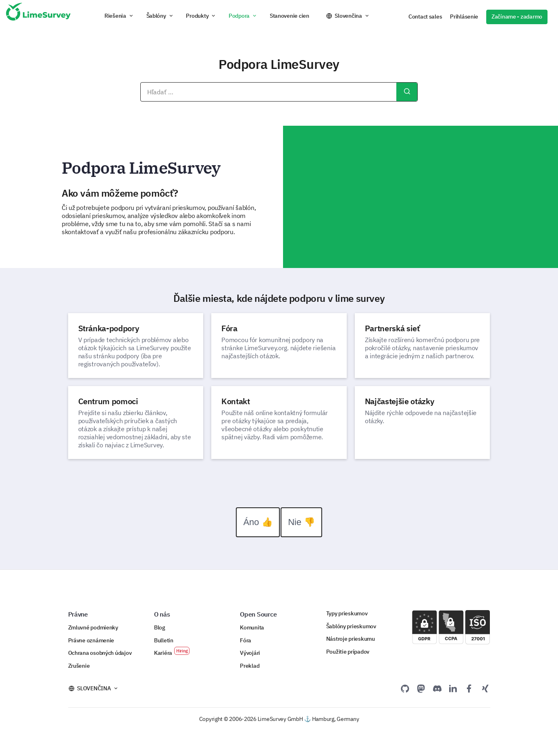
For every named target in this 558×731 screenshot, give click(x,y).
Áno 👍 (257, 522)
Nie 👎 (301, 522)
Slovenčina (348, 15)
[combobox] (279, 92)
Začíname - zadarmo (516, 16)
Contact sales (425, 16)
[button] (119, 15)
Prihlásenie (464, 16)
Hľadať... (406, 92)
